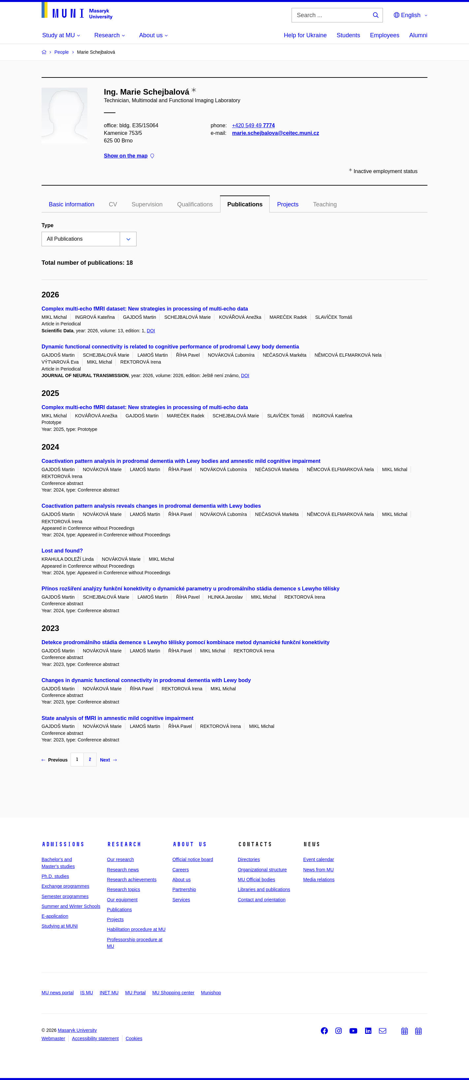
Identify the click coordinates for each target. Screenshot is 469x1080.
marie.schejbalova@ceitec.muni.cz (275, 133)
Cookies (134, 1038)
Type (47, 225)
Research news (123, 869)
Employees (384, 35)
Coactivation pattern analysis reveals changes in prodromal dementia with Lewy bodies (151, 506)
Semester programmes (65, 896)
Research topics (123, 889)
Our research (120, 859)
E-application (55, 916)
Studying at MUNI (60, 926)
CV (113, 204)
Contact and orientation (262, 899)
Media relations (318, 879)
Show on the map (129, 156)
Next (108, 760)
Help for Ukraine (305, 35)
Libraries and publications (264, 889)
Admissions (63, 844)
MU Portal (135, 992)
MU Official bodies (256, 879)
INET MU (109, 992)
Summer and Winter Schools (71, 906)
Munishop (211, 992)
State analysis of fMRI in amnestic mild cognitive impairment (118, 718)
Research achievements (131, 879)
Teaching (325, 204)
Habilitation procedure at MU (136, 929)
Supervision (147, 204)
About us (189, 844)
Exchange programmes (65, 886)
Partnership (184, 889)
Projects (287, 204)
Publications (245, 204)
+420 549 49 (253, 125)
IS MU (86, 992)
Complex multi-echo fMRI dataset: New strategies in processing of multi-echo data (145, 309)
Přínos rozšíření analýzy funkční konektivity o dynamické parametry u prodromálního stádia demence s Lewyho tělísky (190, 588)
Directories (249, 859)
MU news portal (58, 992)
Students (348, 35)
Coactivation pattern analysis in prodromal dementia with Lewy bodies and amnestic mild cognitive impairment (181, 461)
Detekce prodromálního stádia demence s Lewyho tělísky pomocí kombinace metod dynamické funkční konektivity (185, 642)
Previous (55, 760)
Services (181, 899)
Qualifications (195, 204)
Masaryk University (77, 1030)
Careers (180, 869)
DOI (151, 330)
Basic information (71, 204)
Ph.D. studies (55, 876)
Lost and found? (62, 551)
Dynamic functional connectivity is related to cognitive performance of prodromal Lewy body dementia (170, 346)
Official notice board (192, 859)
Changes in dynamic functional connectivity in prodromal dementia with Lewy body (146, 680)
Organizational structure (262, 869)
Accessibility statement (95, 1038)
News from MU (318, 869)
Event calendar (318, 859)
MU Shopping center (173, 992)
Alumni (418, 35)
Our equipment (122, 899)
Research (124, 844)
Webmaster (53, 1038)
